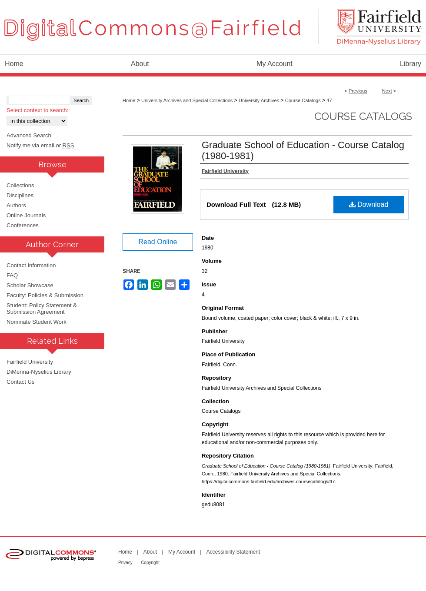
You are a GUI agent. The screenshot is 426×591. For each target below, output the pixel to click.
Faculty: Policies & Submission (45, 295)
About (150, 552)
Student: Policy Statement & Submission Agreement (42, 308)
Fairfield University (30, 362)
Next (387, 90)
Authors (16, 205)
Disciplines (20, 195)
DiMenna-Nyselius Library (39, 372)
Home (129, 100)
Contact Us (20, 382)
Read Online (158, 242)
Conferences (23, 225)
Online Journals (26, 215)
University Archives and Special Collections (187, 100)
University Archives (259, 100)
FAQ (12, 275)
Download (369, 204)
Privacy (125, 562)
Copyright (150, 562)
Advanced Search (29, 135)
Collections (20, 185)
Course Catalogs (303, 100)
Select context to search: (37, 110)
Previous (358, 90)
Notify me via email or (40, 145)
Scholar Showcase (30, 285)
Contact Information (31, 265)
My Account (181, 552)
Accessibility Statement (233, 552)
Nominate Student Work (37, 322)
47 (329, 100)
